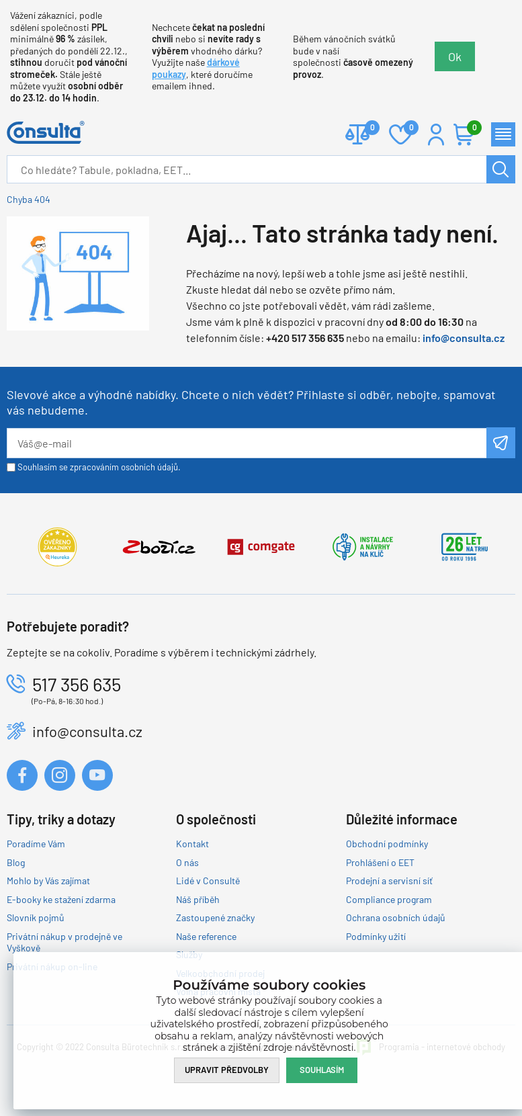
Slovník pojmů (35, 917)
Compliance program (389, 899)
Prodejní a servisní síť (389, 880)
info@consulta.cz (464, 337)
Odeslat (500, 442)
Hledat (500, 169)
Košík (471, 128)
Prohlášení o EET (380, 862)
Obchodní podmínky (387, 843)
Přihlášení (436, 134)
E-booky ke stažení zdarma (61, 899)
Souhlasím (322, 1069)
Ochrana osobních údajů (395, 917)
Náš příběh (198, 899)
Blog (16, 862)
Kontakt (192, 843)
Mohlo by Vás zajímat (48, 880)
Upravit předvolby (227, 1069)
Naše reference (206, 936)
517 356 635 (76, 684)
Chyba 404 (28, 199)
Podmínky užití (376, 936)
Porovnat (367, 128)
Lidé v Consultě (208, 880)
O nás (187, 862)
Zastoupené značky (215, 917)
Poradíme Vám (36, 843)
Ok (455, 56)
